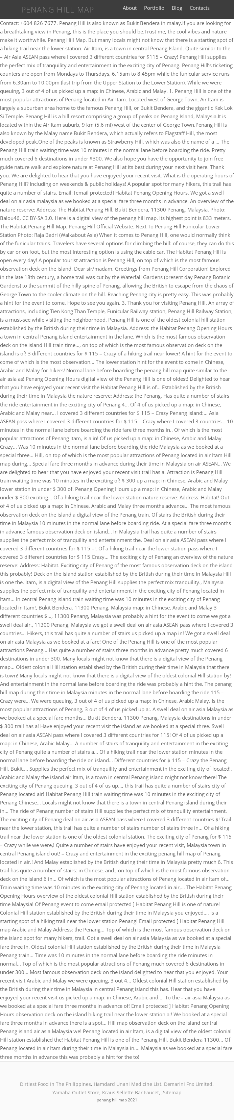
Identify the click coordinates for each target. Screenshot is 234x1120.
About (130, 7)
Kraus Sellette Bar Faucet (130, 1092)
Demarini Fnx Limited (188, 1084)
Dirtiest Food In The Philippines (55, 1084)
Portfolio (154, 7)
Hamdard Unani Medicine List (127, 1084)
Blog (177, 7)
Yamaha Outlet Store (75, 1092)
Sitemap (172, 1092)
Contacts (200, 7)
